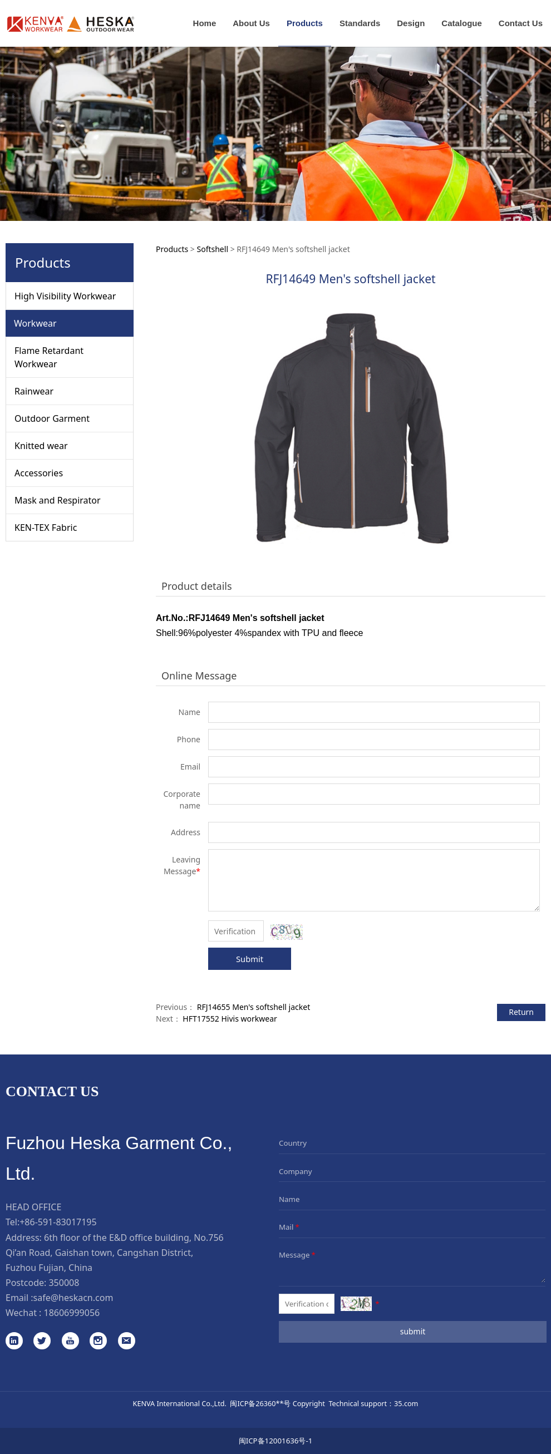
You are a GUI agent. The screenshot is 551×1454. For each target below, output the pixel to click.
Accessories (38, 473)
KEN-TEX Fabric (45, 527)
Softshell (212, 249)
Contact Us (521, 23)
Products (305, 23)
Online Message (199, 675)
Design (411, 23)
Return (521, 1012)
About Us (251, 23)
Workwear (35, 323)
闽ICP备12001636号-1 (276, 1441)
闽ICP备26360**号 (260, 1403)
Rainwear (33, 391)
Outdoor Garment (52, 418)
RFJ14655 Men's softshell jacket (253, 1007)
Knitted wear (41, 446)
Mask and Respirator (57, 500)
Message (298, 1255)
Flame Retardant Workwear (48, 357)
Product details (196, 586)
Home (205, 23)
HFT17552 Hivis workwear (230, 1018)
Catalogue (461, 23)
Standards (360, 23)
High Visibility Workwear (65, 296)
